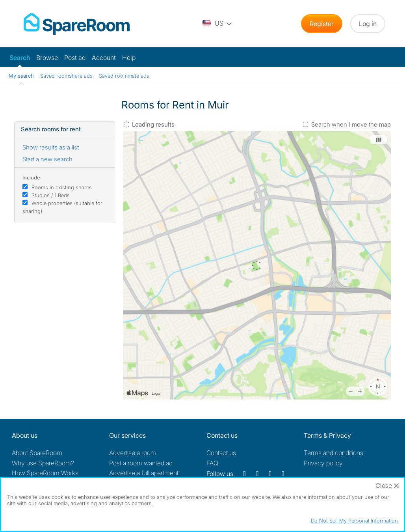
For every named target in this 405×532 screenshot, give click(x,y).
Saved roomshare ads (66, 76)
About (37, 453)
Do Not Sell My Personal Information (354, 520)
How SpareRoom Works (45, 473)
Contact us (221, 453)
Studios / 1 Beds (51, 195)
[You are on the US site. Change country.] (217, 24)
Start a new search (47, 159)
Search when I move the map (351, 124)
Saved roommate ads (124, 76)
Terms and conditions (333, 453)
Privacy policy (323, 463)
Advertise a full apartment (143, 473)
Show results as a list (50, 147)
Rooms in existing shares (62, 187)
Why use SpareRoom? (43, 463)
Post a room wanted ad (141, 463)
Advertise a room (132, 453)
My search (21, 76)
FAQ (212, 463)
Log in (368, 24)
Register (322, 24)
